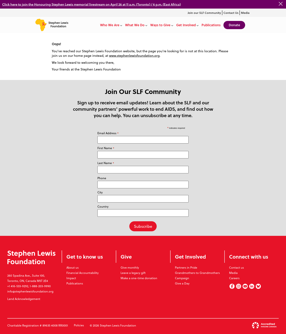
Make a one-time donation (139, 278)
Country (103, 206)
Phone (101, 178)
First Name (105, 148)
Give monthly (130, 267)
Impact (71, 278)
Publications (74, 283)
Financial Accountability (82, 273)
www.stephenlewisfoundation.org (135, 55)
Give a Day (182, 283)
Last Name (105, 163)
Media (245, 13)
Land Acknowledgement (23, 299)
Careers (234, 278)
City (100, 192)
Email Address (108, 133)
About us (72, 267)
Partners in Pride (186, 267)
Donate (234, 25)
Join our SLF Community (204, 13)
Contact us (236, 267)
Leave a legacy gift (133, 273)
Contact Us (230, 13)
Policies (79, 325)
